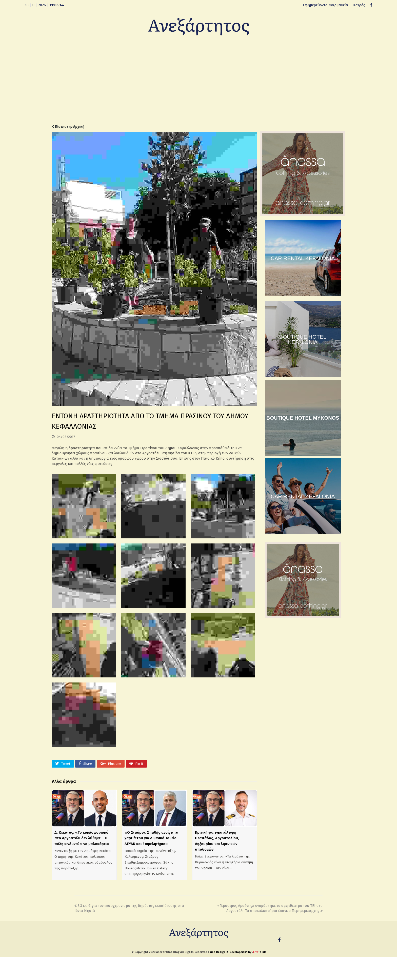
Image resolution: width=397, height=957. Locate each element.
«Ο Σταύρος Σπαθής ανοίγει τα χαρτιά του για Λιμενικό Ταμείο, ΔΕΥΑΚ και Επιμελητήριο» (151, 838)
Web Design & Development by (238, 952)
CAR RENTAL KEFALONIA (303, 258)
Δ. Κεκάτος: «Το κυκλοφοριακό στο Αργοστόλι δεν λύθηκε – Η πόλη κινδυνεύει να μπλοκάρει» (81, 838)
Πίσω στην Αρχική (68, 127)
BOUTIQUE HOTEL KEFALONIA (302, 339)
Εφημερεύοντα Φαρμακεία (325, 5)
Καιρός (359, 5)
